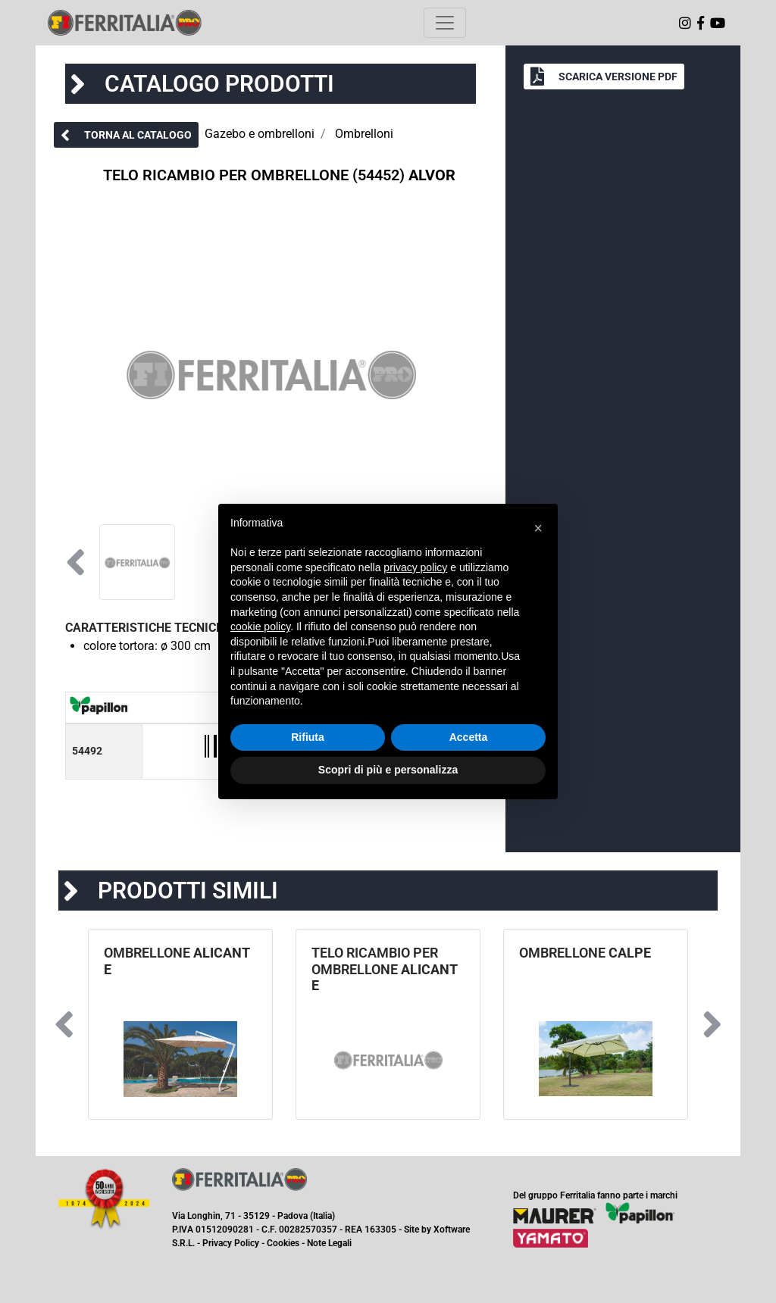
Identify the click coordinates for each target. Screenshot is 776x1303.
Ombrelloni (364, 134)
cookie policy (260, 626)
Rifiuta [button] (307, 737)
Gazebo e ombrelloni (259, 134)
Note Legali (329, 1243)
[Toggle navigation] (445, 23)
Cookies (283, 1243)
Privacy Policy (230, 1243)
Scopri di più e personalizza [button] (388, 770)
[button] (126, 135)
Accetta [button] (468, 737)
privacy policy (415, 567)
